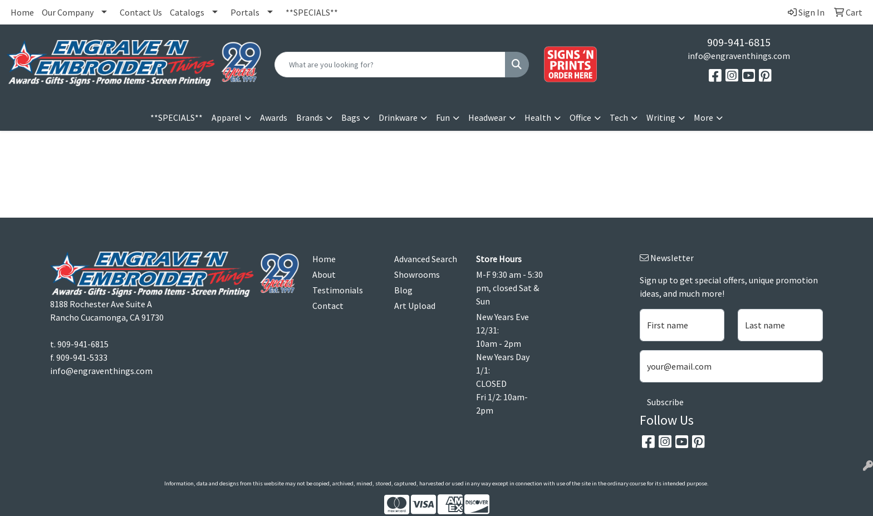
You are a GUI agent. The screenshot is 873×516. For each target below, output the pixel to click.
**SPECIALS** (312, 12)
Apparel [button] (227, 117)
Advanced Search (425, 258)
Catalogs (187, 12)
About (324, 274)
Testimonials (337, 290)
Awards (273, 117)
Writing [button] (660, 117)
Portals (244, 12)
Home (22, 12)
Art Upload (414, 305)
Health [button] (537, 117)
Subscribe (665, 401)
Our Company (68, 12)
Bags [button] (350, 117)
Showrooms (417, 274)
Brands (309, 117)
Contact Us (141, 12)
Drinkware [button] (398, 117)
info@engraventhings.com (739, 55)
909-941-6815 (739, 42)
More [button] (703, 117)
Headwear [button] (487, 117)
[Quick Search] (390, 64)
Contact (328, 305)
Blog (403, 290)
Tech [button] (619, 117)
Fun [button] (443, 117)
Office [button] (580, 117)
